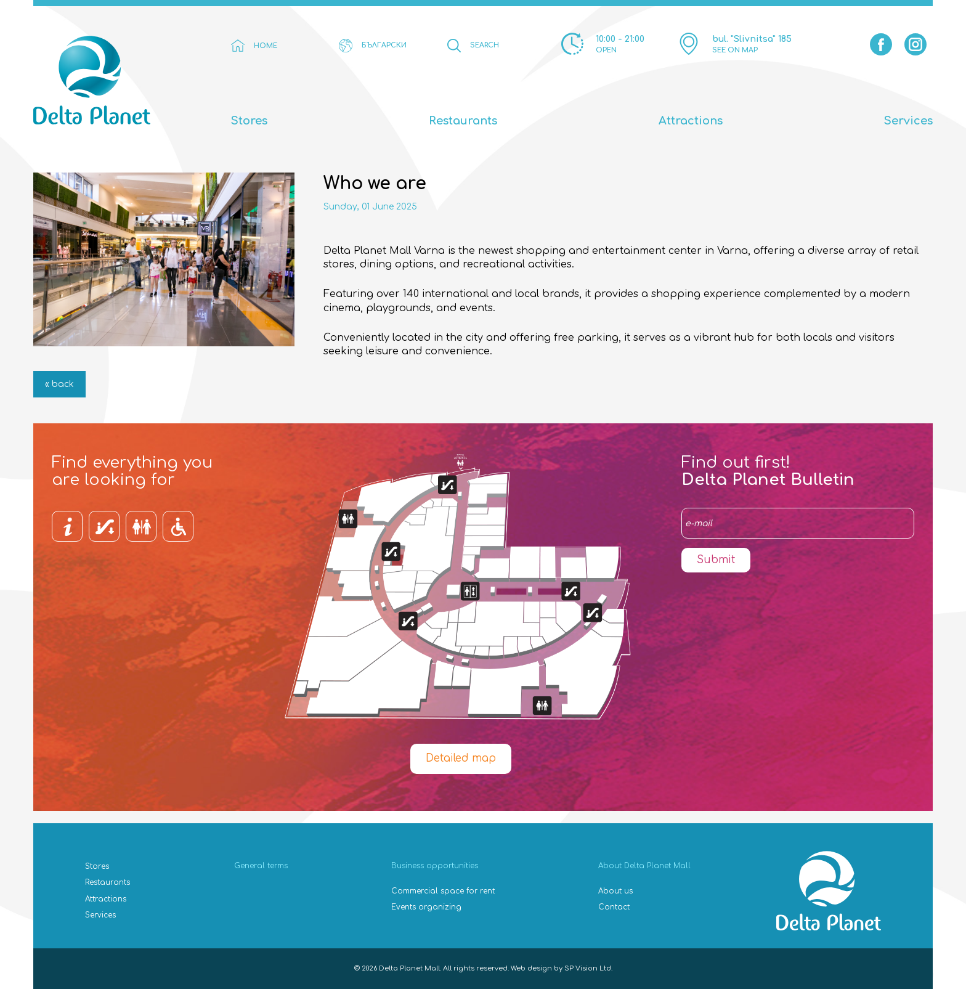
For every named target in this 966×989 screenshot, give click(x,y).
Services (908, 121)
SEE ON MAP (735, 50)
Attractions (691, 121)
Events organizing (426, 907)
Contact (614, 907)
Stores (249, 121)
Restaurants (463, 121)
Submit (716, 560)
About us (615, 891)
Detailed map (461, 758)
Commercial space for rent (443, 891)
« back (59, 384)
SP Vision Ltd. (588, 968)
